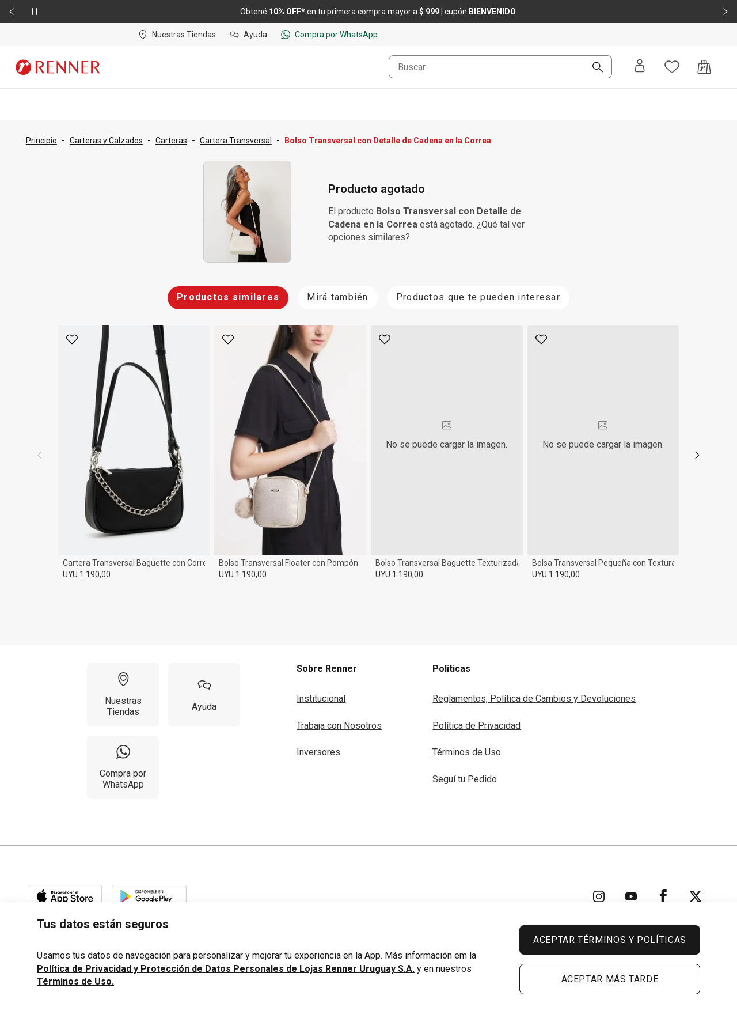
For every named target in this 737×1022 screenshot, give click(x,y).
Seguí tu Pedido (464, 779)
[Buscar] (593, 68)
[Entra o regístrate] (640, 67)
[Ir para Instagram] (599, 896)
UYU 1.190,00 (87, 574)
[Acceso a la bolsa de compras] (704, 67)
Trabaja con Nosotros (339, 725)
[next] (697, 455)
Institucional (321, 698)
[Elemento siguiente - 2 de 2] (725, 11)
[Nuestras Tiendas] (123, 694)
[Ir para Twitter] (695, 896)
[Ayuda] (204, 694)
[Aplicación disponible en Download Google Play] (149, 896)
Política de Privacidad (476, 725)
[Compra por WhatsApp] (123, 767)
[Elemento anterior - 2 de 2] (11, 11)
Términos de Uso (466, 752)
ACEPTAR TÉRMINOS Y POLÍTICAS (609, 939)
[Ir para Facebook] (663, 896)
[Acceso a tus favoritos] (672, 67)
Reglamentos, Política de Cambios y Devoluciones (534, 698)
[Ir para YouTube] (631, 896)
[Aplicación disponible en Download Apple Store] (65, 896)
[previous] (40, 455)
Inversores (318, 752)
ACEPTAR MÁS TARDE (610, 979)
